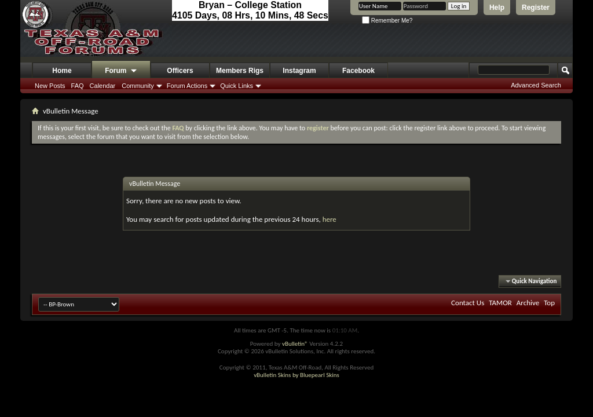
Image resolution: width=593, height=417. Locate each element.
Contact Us (467, 302)
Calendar (103, 85)
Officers (180, 71)
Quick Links (236, 85)
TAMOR (500, 302)
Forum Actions (187, 85)
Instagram (299, 71)
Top (549, 302)
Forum (121, 71)
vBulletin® (295, 344)
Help (496, 7)
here (329, 219)
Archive (528, 302)
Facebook (358, 71)
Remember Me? (387, 20)
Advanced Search (536, 85)
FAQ (77, 85)
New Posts (50, 85)
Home (61, 71)
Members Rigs (239, 71)
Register (536, 7)
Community (138, 85)
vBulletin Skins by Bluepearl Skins (296, 375)
